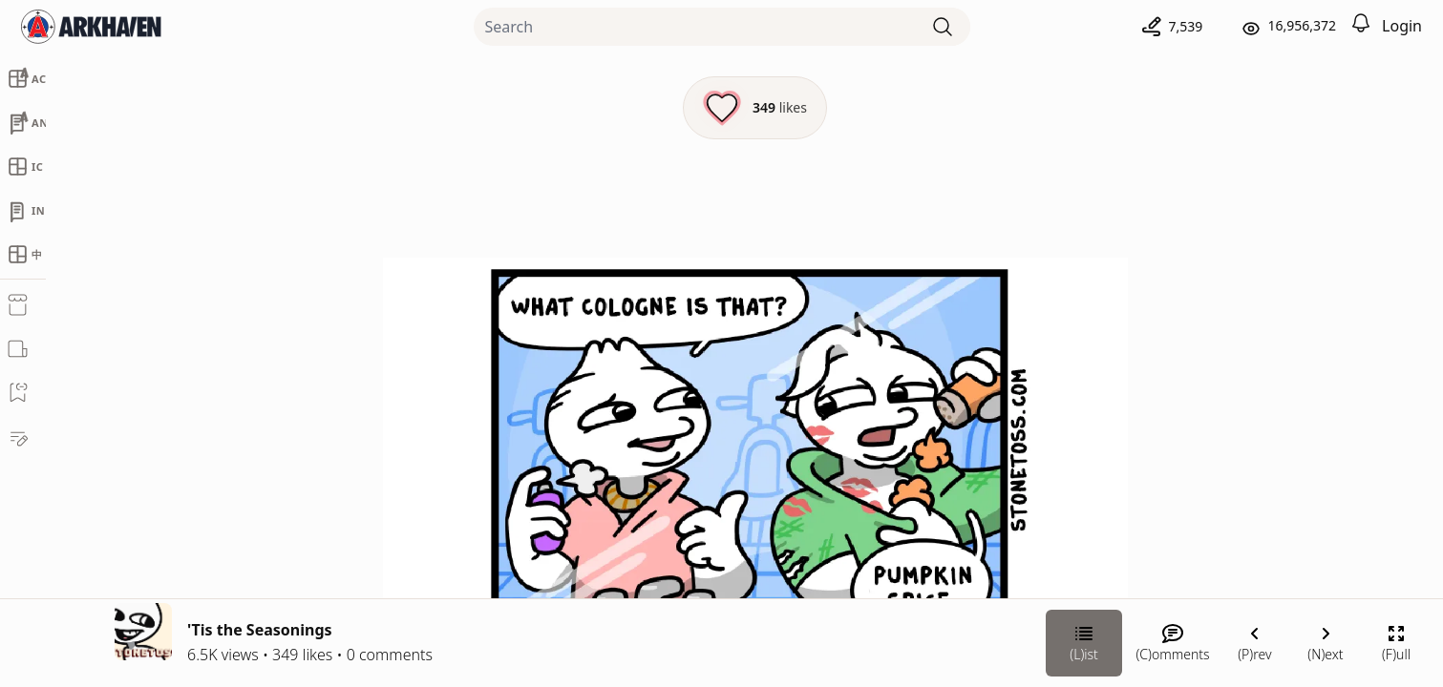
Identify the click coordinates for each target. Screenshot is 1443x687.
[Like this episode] (543, 107)
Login (1402, 25)
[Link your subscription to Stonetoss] (1144, 543)
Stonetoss (1229, 368)
